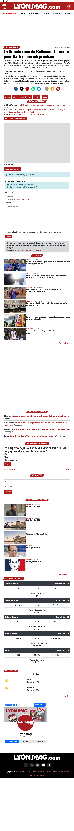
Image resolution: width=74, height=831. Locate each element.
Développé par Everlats (37, 775)
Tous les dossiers (64, 574)
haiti (37, 97)
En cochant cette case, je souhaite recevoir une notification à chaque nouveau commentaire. (35, 232)
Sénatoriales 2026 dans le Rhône (37, 534)
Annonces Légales (34, 13)
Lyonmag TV (67, 13)
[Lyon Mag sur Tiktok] (48, 766)
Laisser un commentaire (12, 169)
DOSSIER (28, 504)
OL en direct (29, 329)
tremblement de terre (22, 97)
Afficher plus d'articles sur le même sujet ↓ (15, 119)
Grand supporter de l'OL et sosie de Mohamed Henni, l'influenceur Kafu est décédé (44, 290)
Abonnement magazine (10, 13)
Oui (5, 454)
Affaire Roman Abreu (33, 506)
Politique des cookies (37, 772)
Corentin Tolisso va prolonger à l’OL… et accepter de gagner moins (47, 331)
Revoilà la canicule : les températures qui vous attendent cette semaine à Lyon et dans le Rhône (46, 276)
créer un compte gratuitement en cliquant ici (28, 250)
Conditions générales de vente (60, 772)
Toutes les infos (64, 343)
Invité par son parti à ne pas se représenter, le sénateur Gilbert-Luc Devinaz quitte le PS (41, 429)
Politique (46, 13)
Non (6, 457)
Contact (47, 772)
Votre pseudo (9, 192)
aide (45, 97)
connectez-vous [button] (25, 199)
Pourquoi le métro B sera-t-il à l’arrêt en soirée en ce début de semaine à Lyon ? (47, 304)
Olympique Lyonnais (33, 547)
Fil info (22, 13)
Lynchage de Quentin (33, 561)
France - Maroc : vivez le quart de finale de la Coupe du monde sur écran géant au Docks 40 (48, 262)
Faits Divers (56, 13)
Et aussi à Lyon (12, 47)
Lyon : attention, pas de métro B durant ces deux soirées (36, 114)
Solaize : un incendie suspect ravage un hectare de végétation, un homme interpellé (48, 318)
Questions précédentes (9, 469)
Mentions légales (25, 772)
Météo (28, 273)
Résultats (68, 469)
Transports (29, 301)
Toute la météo (64, 696)
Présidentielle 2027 (33, 520)
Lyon (8, 97)
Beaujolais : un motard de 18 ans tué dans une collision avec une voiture (33, 436)
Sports (28, 259)
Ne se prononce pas (10, 460)
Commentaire (9, 203)
